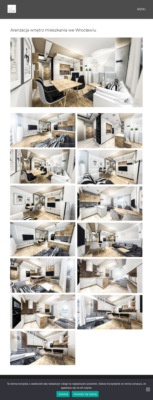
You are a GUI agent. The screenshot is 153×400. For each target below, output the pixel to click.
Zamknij (63, 394)
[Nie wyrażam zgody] (148, 389)
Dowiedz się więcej (85, 394)
